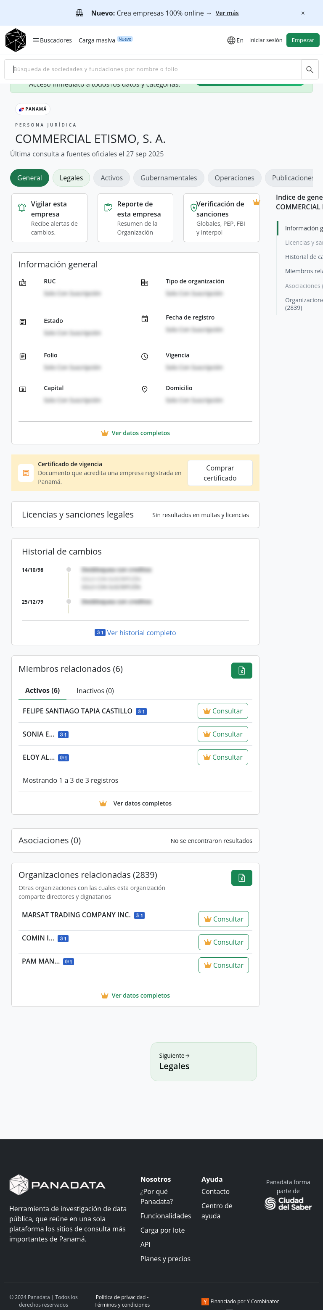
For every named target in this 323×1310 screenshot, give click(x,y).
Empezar (303, 40)
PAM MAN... (48, 961)
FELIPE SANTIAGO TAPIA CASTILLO (85, 711)
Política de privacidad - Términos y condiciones (122, 1301)
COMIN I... (45, 938)
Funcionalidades (165, 1215)
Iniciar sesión (266, 40)
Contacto (215, 1191)
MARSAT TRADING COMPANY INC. (83, 914)
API (145, 1244)
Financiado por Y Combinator (240, 1301)
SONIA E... (46, 734)
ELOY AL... (46, 757)
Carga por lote (162, 1230)
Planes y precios (165, 1258)
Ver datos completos (135, 995)
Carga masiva (97, 40)
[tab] (42, 691)
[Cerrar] (303, 13)
